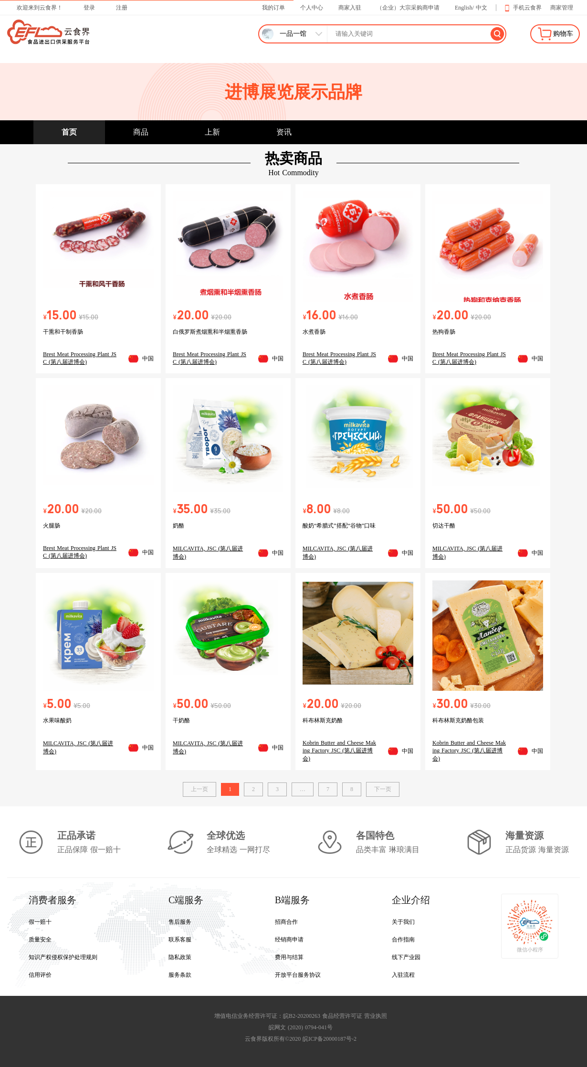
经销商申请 (289, 939)
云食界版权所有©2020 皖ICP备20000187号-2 (300, 1038)
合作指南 (403, 939)
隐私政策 (179, 957)
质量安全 (40, 939)
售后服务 (179, 922)
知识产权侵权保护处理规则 (63, 957)
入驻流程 (403, 975)
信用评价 (40, 975)
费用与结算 (289, 957)
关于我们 (403, 922)
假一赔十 (40, 922)
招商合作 (286, 922)
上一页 (199, 789)
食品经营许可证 (342, 1016)
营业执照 (375, 1016)
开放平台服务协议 (298, 975)
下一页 (382, 789)
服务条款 (179, 975)
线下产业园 (406, 957)
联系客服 (179, 939)
